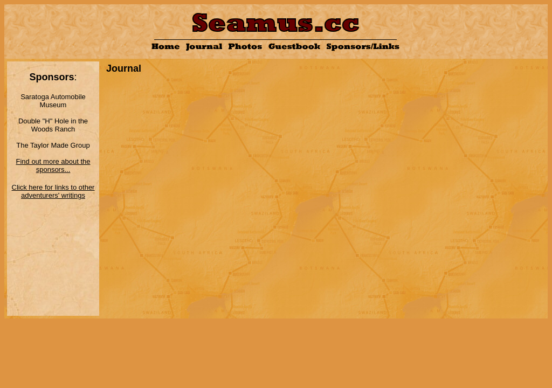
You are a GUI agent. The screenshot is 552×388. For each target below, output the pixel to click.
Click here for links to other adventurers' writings (53, 191)
